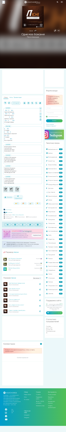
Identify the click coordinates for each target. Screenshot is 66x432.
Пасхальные (54, 243)
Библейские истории (54, 149)
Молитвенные (54, 227)
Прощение (54, 255)
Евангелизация (54, 196)
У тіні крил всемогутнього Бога (18, 294)
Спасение (54, 278)
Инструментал (54, 208)
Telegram (26, 417)
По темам (26, 399)
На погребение (54, 231)
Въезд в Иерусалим (54, 184)
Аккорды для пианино (51, 402)
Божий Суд (54, 161)
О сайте (38, 394)
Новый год (54, 239)
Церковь (54, 294)
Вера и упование (54, 173)
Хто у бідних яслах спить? (16, 305)
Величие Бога (54, 169)
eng (12, 411)
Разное (54, 259)
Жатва (54, 200)
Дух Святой (54, 192)
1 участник (9, 212)
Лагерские (54, 223)
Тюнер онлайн (52, 394)
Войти (54, 120)
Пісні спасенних (33, 37)
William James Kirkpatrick (18, 214)
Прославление (54, 251)
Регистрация (50, 124)
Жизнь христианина (54, 204)
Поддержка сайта (39, 398)
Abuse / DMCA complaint (40, 402)
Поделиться (18, 197)
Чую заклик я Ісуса (14, 288)
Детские (54, 188)
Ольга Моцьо (7, 209)
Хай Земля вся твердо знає (17, 283)
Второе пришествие (54, 180)
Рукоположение (54, 266)
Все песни (37, 278)
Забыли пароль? (51, 126)
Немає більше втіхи (14, 268)
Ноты (11, 97)
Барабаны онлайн (51, 398)
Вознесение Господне (54, 176)
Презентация (17, 97)
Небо (54, 235)
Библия (54, 153)
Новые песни (27, 394)
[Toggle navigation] (62, 2)
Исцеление (54, 212)
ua (12, 412)
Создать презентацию (52, 406)
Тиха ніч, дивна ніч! (14, 299)
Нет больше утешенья (15, 258)
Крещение (54, 219)
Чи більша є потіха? (14, 263)
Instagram (27, 415)
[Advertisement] (33, 54)
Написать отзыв (40, 405)
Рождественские (54, 262)
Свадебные (54, 270)
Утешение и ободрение (54, 286)
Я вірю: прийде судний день (17, 310)
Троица (54, 282)
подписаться (37, 235)
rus (12, 409)
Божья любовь (54, 165)
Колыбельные (54, 216)
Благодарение (54, 157)
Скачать (8, 197)
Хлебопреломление (54, 290)
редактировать (11, 244)
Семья (54, 274)
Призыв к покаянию (54, 247)
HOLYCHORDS (17, 231)
